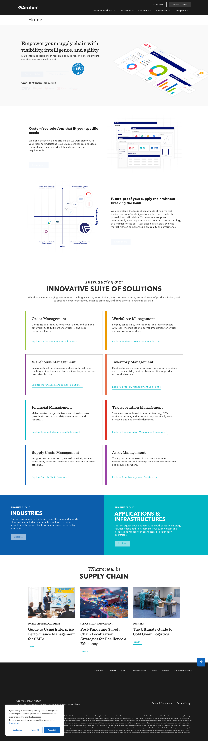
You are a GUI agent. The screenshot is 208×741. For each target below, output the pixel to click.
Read (32, 646)
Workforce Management (133, 318)
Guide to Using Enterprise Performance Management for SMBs (51, 634)
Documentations (183, 671)
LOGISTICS (139, 624)
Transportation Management (137, 407)
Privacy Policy (14, 723)
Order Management (49, 318)
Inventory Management (132, 361)
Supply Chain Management (55, 452)
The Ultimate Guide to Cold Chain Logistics (152, 631)
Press (154, 671)
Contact (112, 671)
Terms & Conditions (162, 703)
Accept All (52, 730)
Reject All (35, 730)
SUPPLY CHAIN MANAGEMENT (44, 624)
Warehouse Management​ (54, 361)
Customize (17, 730)
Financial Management (52, 407)
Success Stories (138, 671)
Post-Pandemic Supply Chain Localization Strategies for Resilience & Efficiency (103, 636)
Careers (99, 671)
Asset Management (129, 452)
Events (165, 671)
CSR (123, 671)
